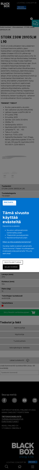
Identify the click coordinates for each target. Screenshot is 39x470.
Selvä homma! (11, 267)
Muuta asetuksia (12, 262)
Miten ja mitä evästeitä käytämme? (17, 242)
